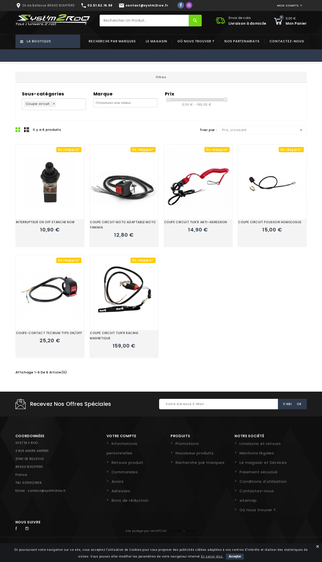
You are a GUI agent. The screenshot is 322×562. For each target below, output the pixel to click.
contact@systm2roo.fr (47, 491)
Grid (17, 129)
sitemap (248, 500)
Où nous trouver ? (195, 41)
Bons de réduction (130, 500)
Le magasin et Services (263, 462)
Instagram (28, 528)
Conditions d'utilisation (263, 481)
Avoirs (118, 481)
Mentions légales (257, 453)
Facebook (18, 528)
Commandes (125, 472)
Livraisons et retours (260, 443)
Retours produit (127, 462)
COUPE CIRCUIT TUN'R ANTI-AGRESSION (195, 222)
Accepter (235, 556)
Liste (26, 129)
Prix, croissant (263, 130)
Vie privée (175, 531)
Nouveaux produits (195, 453)
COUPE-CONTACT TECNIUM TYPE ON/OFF (49, 333)
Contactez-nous (286, 41)
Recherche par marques (112, 41)
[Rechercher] (144, 20)
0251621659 (32, 483)
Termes (191, 531)
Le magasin (156, 41)
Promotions (187, 443)
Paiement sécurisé (259, 472)
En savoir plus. (212, 556)
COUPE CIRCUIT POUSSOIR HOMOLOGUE (269, 222)
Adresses (121, 490)
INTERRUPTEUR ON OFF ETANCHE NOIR (45, 222)
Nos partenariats (241, 41)
